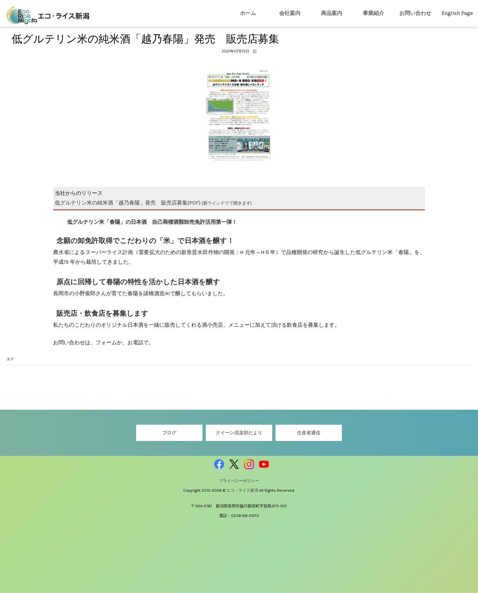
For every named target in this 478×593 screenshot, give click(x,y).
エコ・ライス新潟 (242, 490)
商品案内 (331, 13)
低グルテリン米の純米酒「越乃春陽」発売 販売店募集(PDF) (153, 203)
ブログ (169, 433)
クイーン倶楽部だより (239, 433)
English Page (457, 13)
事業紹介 (373, 13)
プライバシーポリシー (239, 480)
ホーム (248, 13)
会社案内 (289, 13)
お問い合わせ (415, 13)
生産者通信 (308, 433)
